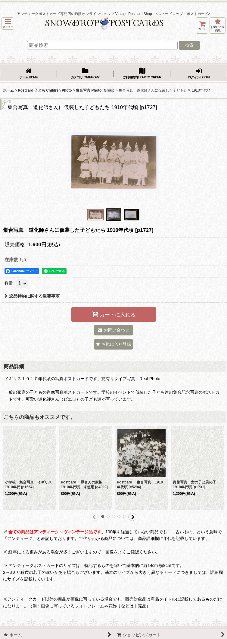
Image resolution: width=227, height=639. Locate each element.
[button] (8, 23)
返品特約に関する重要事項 (32, 296)
